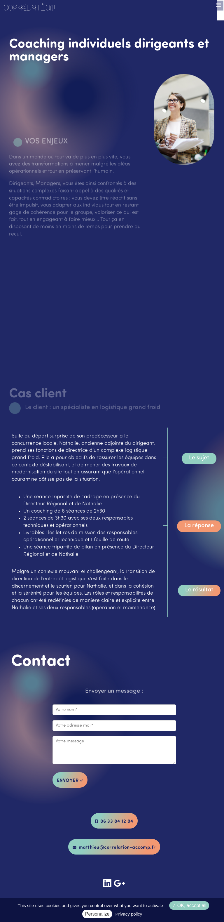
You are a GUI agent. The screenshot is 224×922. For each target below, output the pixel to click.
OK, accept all (189, 905)
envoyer (70, 780)
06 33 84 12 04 (114, 820)
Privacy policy (129, 913)
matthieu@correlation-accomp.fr (114, 846)
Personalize (97, 913)
